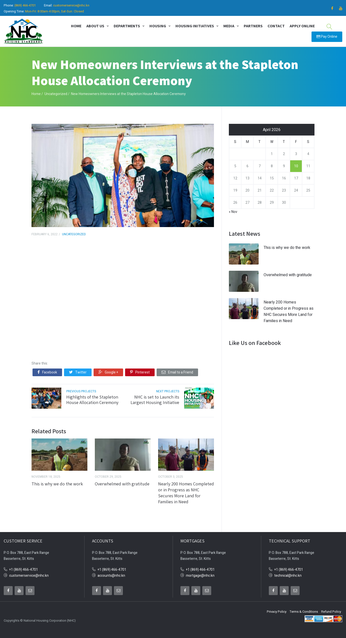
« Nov (233, 210)
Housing (157, 25)
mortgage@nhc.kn (200, 574)
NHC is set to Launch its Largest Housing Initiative (155, 398)
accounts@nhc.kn (111, 574)
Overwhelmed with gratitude (122, 482)
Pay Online (326, 35)
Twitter (78, 370)
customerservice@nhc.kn (71, 5)
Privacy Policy (276, 610)
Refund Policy (331, 610)
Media (228, 25)
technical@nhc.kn (288, 574)
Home (76, 25)
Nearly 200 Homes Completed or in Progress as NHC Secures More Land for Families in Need (186, 491)
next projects (167, 389)
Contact (276, 25)
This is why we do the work (57, 482)
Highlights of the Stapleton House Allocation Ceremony (92, 398)
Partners (253, 25)
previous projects (81, 389)
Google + (108, 370)
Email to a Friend (177, 370)
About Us (95, 25)
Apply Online (302, 25)
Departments (127, 25)
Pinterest (140, 370)
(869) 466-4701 (25, 5)
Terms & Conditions (304, 610)
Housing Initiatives (194, 25)
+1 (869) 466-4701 (23, 568)
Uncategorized (55, 92)
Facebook (47, 370)
